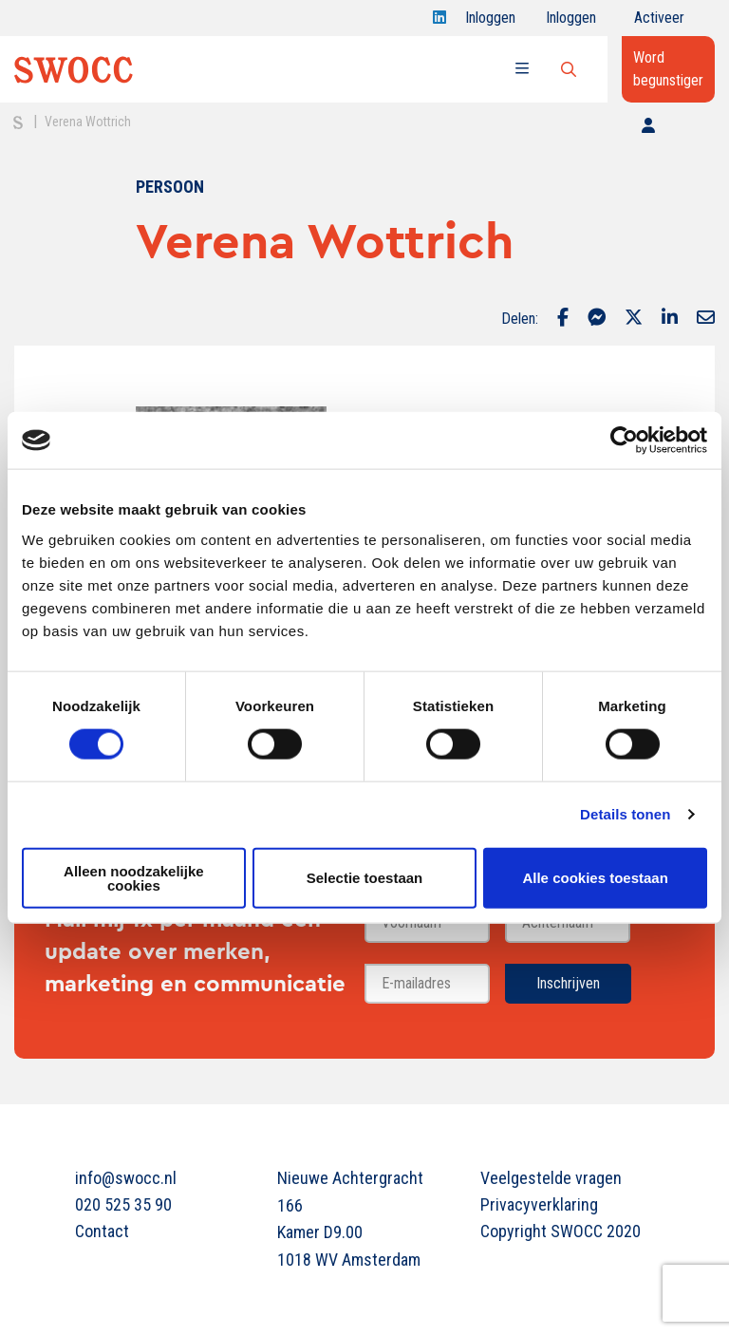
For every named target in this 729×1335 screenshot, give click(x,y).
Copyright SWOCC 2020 (560, 1231)
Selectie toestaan (365, 878)
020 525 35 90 (123, 1204)
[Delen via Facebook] (563, 319)
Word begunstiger (668, 68)
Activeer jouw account (659, 22)
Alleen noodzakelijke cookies (134, 877)
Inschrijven (568, 983)
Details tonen (625, 814)
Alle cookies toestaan (594, 878)
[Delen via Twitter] (634, 319)
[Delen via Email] (706, 319)
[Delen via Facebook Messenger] (597, 319)
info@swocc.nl (126, 1178)
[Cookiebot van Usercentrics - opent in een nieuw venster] (624, 440)
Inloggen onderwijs (575, 22)
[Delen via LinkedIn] (670, 319)
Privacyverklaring (539, 1204)
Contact (102, 1231)
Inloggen (490, 22)
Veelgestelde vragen (551, 1178)
